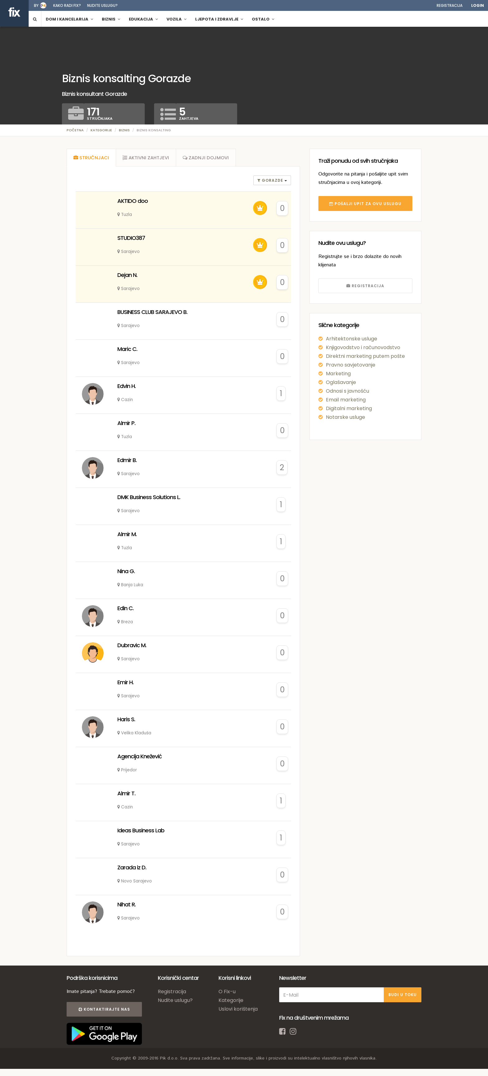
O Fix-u (227, 993)
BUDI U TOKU (402, 996)
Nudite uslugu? (102, 5)
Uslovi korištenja (238, 1010)
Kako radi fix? (67, 5)
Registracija (449, 5)
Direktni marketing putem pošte (365, 356)
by (36, 5)
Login (477, 5)
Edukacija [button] (143, 19)
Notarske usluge (345, 417)
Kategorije (101, 130)
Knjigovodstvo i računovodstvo (363, 347)
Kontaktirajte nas (103, 1010)
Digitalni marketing (349, 408)
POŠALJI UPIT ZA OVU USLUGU (365, 203)
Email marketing (346, 399)
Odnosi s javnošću (347, 391)
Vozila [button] (176, 19)
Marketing (338, 373)
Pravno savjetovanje (350, 364)
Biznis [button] (111, 19)
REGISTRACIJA (365, 285)
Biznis (124, 130)
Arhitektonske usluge (351, 338)
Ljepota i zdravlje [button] (219, 19)
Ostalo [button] (263, 19)
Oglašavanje (341, 382)
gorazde (270, 182)
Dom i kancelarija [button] (69, 19)
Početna (75, 130)
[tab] (91, 158)
